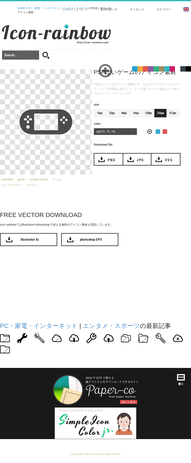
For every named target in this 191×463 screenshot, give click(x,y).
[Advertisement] (79, 283)
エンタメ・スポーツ (75, 8)
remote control (38, 179)
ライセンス (137, 9)
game (21, 179)
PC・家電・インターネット (44, 8)
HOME (21, 8)
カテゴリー (164, 9)
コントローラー (11, 185)
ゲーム (56, 179)
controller (7, 179)
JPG (140, 160)
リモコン (31, 185)
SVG (168, 160)
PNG (111, 160)
